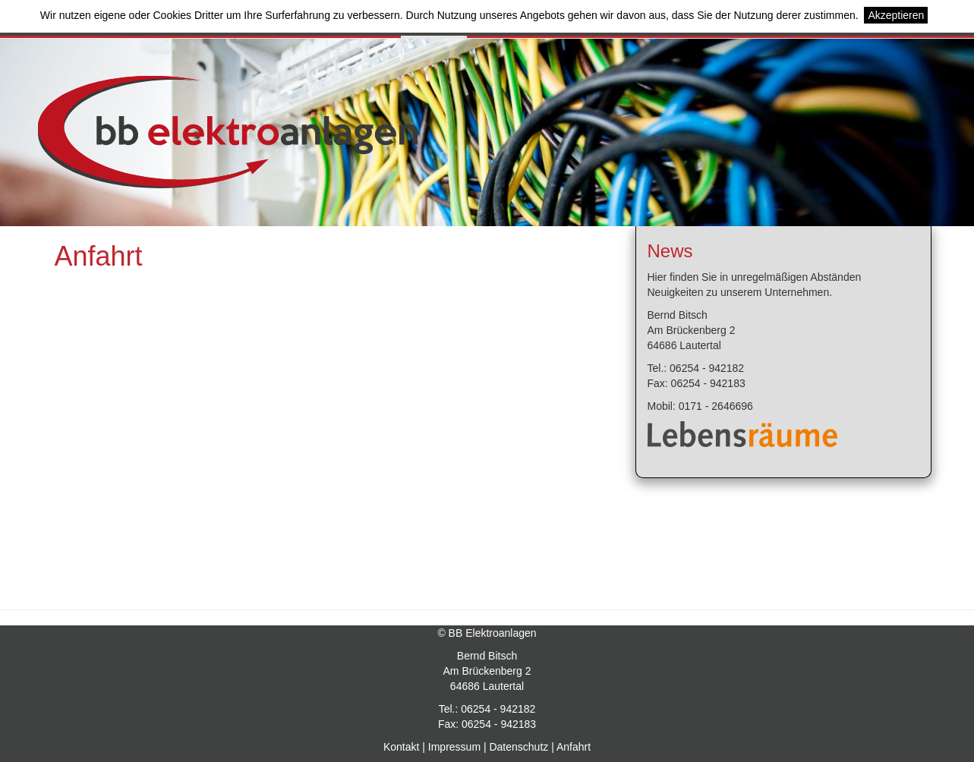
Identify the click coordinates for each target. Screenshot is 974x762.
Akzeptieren (896, 15)
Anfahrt (573, 747)
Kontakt (401, 747)
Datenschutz (518, 747)
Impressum (454, 747)
